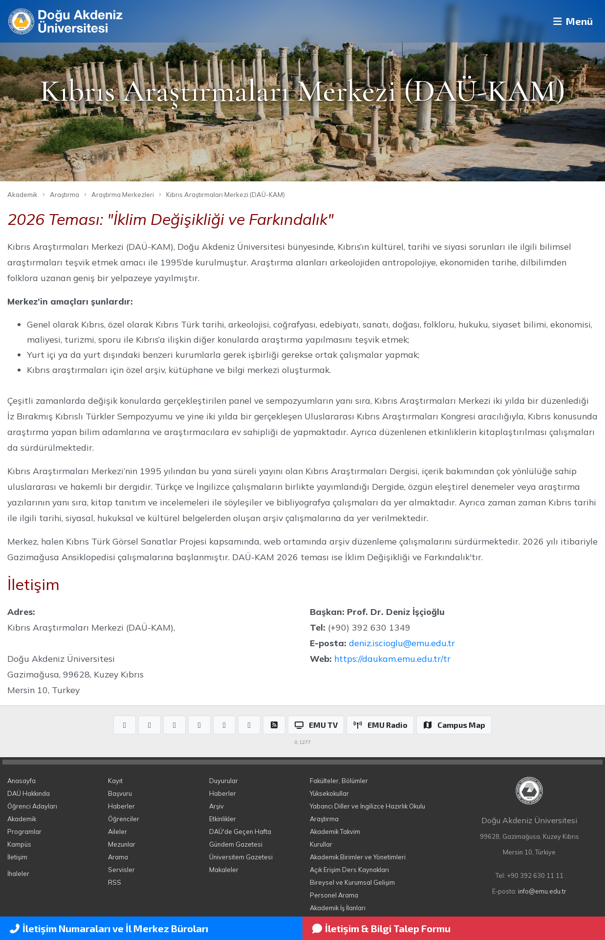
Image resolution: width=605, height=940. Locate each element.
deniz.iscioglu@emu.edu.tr (402, 642)
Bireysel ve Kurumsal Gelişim (352, 882)
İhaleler (18, 873)
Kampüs (19, 844)
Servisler (121, 870)
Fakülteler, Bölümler (339, 781)
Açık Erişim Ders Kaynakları (349, 870)
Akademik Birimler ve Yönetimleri (358, 857)
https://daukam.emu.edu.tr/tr (392, 658)
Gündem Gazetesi (235, 844)
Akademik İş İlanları (338, 908)
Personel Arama (334, 895)
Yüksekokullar (329, 793)
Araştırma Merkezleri (122, 194)
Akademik (22, 194)
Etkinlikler (222, 819)
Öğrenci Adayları (32, 806)
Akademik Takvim (335, 831)
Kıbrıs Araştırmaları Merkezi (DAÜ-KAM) (225, 194)
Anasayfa (21, 781)
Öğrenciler (123, 819)
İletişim (17, 857)
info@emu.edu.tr (542, 891)
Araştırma (64, 194)
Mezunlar (121, 844)
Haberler (121, 806)
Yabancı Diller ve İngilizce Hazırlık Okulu (367, 806)
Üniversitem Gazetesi (241, 857)
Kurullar (321, 844)
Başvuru (120, 793)
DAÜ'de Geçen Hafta (240, 831)
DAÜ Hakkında (28, 793)
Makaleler (223, 870)
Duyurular (223, 781)
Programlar (24, 831)
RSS (114, 882)
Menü (568, 21)
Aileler (117, 831)
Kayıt (115, 781)
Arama (118, 857)
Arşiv (216, 806)
